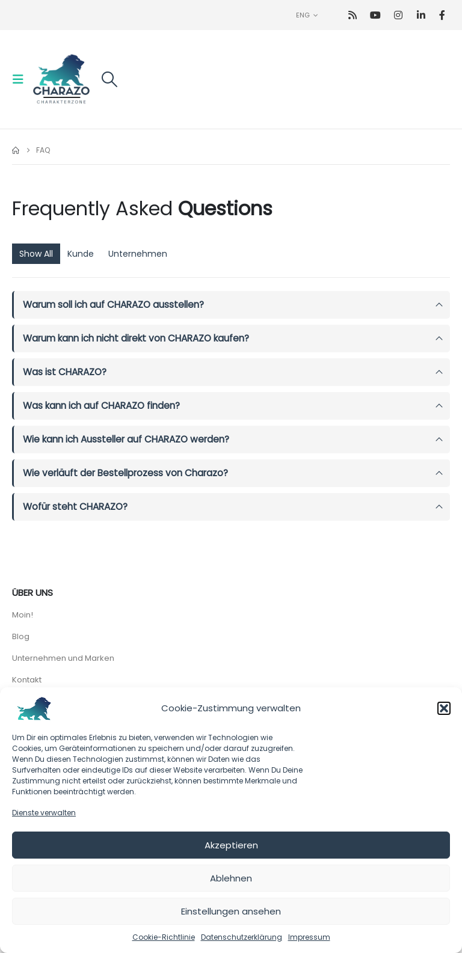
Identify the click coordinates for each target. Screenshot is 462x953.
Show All (36, 254)
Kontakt (27, 679)
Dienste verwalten (44, 812)
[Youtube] (375, 15)
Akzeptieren (231, 845)
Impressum (309, 937)
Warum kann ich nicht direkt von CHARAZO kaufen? (136, 338)
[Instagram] (398, 15)
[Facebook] (442, 15)
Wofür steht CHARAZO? (75, 506)
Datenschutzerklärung (241, 937)
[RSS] (352, 15)
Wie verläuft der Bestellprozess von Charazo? (125, 473)
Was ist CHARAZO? (64, 372)
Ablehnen (231, 878)
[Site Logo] (61, 79)
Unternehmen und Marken (63, 658)
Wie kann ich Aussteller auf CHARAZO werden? (126, 439)
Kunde (80, 254)
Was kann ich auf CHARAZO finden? (101, 405)
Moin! (22, 615)
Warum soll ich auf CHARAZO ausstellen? (113, 304)
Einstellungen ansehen (231, 911)
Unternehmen (137, 254)
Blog (20, 636)
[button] (444, 708)
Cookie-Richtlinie (163, 937)
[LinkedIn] (421, 15)
